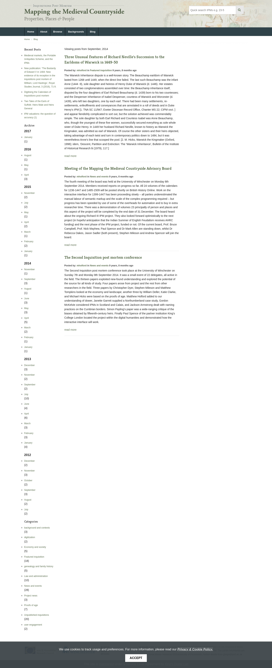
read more (70, 155)
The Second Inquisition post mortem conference (103, 257)
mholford (82, 70)
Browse (57, 31)
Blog (92, 31)
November (29, 193)
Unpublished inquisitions (36, 615)
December (29, 365)
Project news (30, 595)
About (43, 31)
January (28, 137)
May (26, 165)
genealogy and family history (38, 566)
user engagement (33, 624)
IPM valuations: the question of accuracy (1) (40, 116)
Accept (136, 658)
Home (30, 31)
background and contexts (37, 527)
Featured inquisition (34, 556)
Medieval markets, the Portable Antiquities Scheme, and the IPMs (40, 59)
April (26, 175)
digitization (29, 537)
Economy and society (35, 547)
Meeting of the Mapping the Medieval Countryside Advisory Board (117, 168)
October (28, 480)
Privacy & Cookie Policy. (195, 649)
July (26, 202)
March (27, 232)
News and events (33, 586)
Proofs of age (31, 605)
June (26, 298)
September (30, 279)
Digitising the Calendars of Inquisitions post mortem (37, 94)
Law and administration (36, 576)
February (28, 241)
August (27, 155)
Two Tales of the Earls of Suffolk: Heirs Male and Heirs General (39, 105)
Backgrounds (76, 31)
